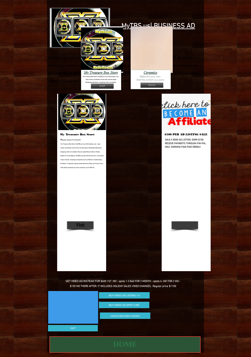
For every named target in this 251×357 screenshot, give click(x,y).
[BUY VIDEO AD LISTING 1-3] (124, 295)
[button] (152, 85)
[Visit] (80, 225)
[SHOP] (102, 86)
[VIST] (73, 328)
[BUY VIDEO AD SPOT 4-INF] (124, 305)
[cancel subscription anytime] (125, 315)
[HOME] (125, 344)
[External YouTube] (73, 307)
